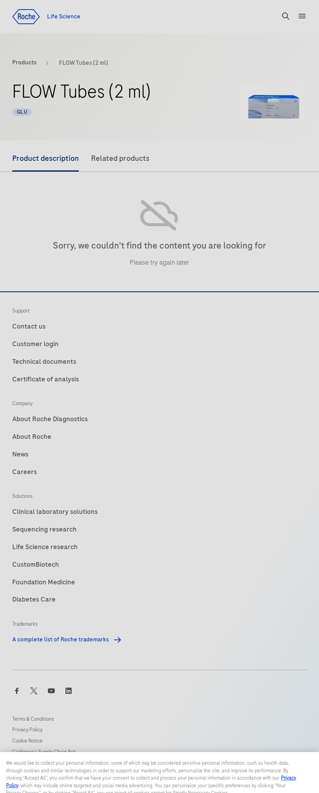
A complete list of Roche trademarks (67, 639)
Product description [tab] (45, 158)
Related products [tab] (120, 158)
